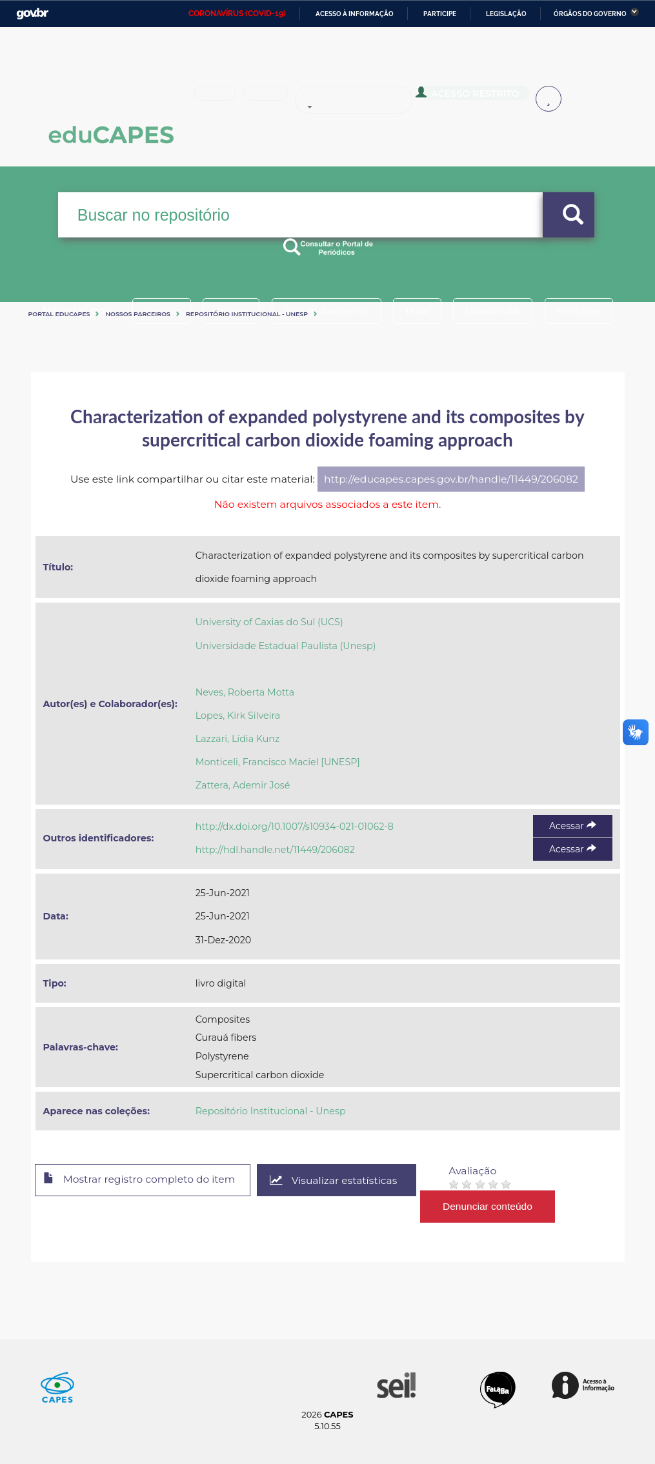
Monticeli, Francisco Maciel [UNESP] (278, 762)
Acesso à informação (355, 13)
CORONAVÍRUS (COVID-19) (237, 13)
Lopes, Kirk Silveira (238, 715)
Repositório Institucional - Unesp (247, 313)
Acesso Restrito (487, 98)
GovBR (32, 14)
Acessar (572, 826)
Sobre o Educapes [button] (375, 99)
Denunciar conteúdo (494, 1206)
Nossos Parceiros (137, 313)
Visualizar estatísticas (339, 1180)
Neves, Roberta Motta (245, 692)
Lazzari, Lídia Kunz (238, 739)
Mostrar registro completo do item (142, 1180)
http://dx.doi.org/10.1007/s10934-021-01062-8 (295, 826)
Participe (439, 13)
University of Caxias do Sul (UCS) (269, 622)
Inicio (219, 99)
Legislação (506, 13)
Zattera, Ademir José (243, 785)
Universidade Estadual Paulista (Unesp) (286, 646)
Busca (278, 99)
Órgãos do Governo (590, 13)
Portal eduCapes (59, 313)
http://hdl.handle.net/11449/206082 (275, 850)
